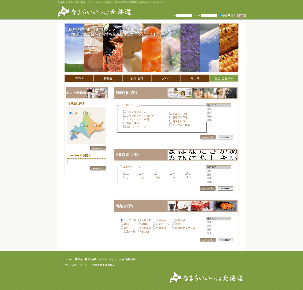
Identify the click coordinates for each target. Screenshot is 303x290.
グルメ (166, 78)
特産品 (108, 78)
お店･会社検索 (127, 259)
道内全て (218, 105)
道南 (218, 113)
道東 (218, 109)
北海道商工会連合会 (103, 265)
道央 (218, 116)
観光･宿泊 (137, 78)
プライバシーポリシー (77, 265)
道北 (218, 120)
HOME (79, 78)
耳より (195, 78)
